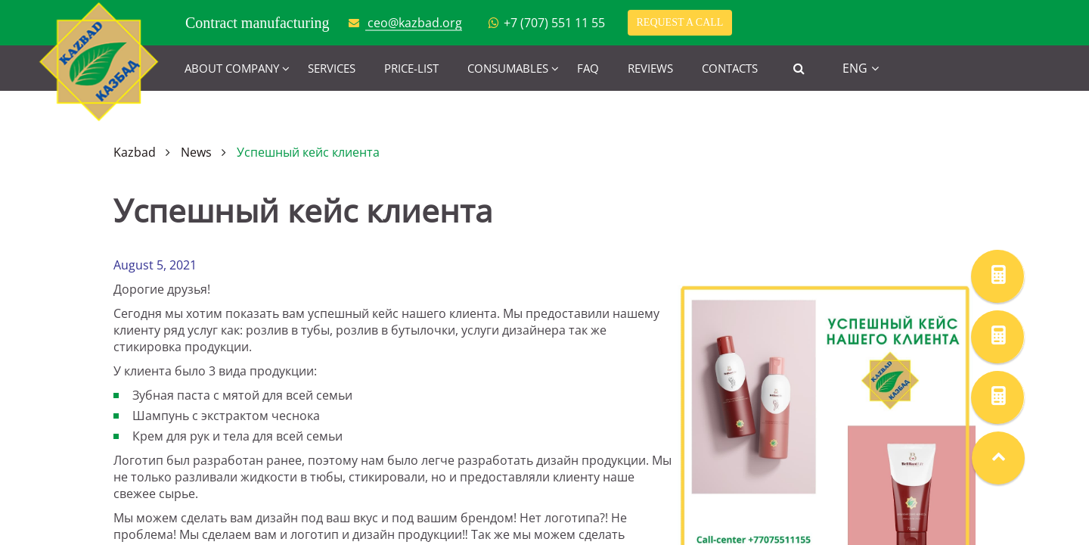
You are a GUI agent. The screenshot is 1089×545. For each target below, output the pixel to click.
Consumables (507, 68)
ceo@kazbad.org (415, 22)
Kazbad (134, 152)
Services (331, 68)
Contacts (730, 68)
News (196, 152)
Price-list (411, 68)
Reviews (650, 68)
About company (232, 68)
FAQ (588, 68)
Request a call (680, 22)
